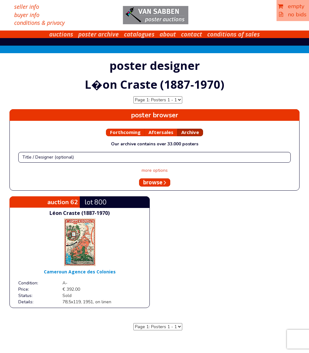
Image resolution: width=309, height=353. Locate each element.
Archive (190, 132)
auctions (61, 34)
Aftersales (161, 132)
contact (191, 34)
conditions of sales (233, 34)
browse (154, 182)
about (168, 34)
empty (291, 6)
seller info (26, 6)
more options (155, 170)
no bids (292, 14)
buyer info (26, 15)
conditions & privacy (39, 22)
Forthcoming (125, 132)
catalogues (139, 34)
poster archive (98, 34)
